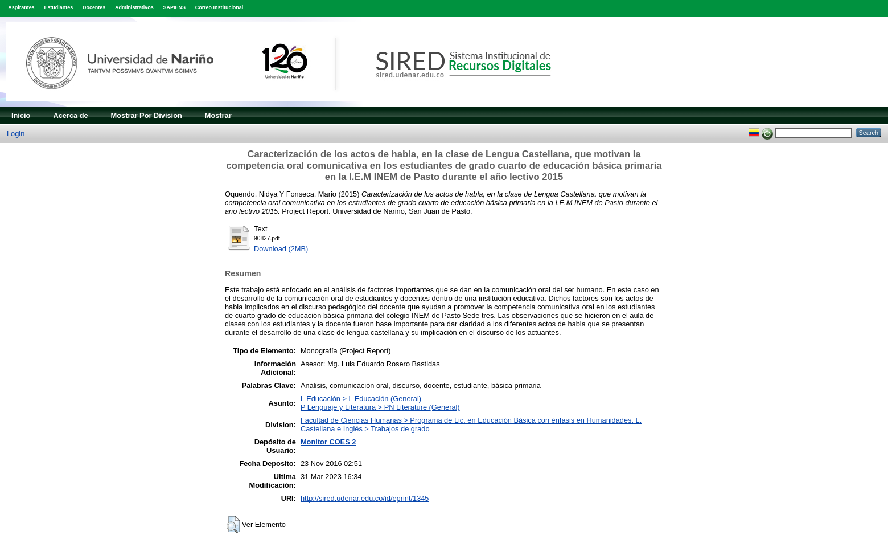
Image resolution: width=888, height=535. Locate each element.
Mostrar (218, 115)
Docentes (94, 7)
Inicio (20, 115)
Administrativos (134, 7)
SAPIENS (174, 7)
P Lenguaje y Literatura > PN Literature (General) (380, 407)
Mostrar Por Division (146, 115)
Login (15, 133)
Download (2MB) (281, 248)
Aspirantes (21, 7)
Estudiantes (58, 7)
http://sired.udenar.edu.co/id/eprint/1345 (365, 498)
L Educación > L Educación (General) (361, 398)
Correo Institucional (219, 7)
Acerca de (70, 115)
